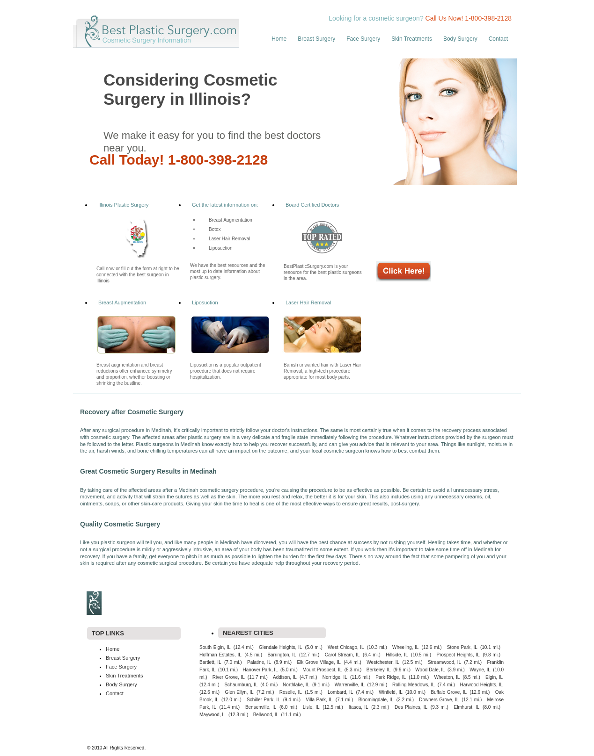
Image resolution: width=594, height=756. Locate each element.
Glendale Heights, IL (280, 647)
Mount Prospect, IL (322, 669)
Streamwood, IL (444, 662)
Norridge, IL (335, 677)
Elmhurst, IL (467, 707)
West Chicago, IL (346, 647)
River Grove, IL (229, 677)
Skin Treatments (411, 39)
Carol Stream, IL (342, 654)
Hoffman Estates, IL (220, 654)
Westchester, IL (383, 662)
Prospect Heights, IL (458, 654)
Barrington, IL (281, 654)
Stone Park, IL (462, 647)
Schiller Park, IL (263, 699)
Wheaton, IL (447, 677)
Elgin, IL (494, 677)
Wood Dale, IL (430, 669)
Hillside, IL (397, 654)
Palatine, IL (259, 662)
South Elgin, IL (215, 647)
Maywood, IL (212, 714)
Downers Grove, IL (439, 699)
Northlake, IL (296, 684)
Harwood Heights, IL (481, 684)
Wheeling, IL (405, 647)
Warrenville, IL (350, 684)
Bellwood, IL (266, 714)
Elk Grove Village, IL (318, 662)
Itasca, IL (358, 707)
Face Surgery (363, 39)
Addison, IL (285, 677)
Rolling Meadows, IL (413, 684)
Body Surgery (460, 39)
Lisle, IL (311, 707)
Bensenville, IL (260, 707)
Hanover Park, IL (260, 669)
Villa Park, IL (319, 699)
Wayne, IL (480, 669)
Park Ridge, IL (390, 677)
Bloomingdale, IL (375, 699)
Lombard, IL (340, 692)
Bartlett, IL (210, 662)
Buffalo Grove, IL (449, 692)
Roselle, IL (290, 692)
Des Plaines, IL (411, 707)
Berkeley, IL (379, 669)
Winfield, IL (390, 692)
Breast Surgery (316, 39)
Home (278, 39)
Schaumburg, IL (240, 684)
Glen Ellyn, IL (239, 692)
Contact (498, 39)
